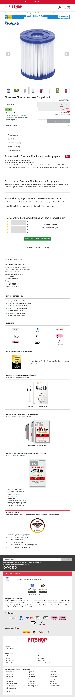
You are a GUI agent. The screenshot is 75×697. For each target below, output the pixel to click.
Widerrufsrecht (42, 660)
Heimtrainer (9, 681)
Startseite (7, 13)
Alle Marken (9, 692)
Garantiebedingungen (15, 143)
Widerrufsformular (11, 663)
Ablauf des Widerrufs (44, 663)
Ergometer (31, 672)
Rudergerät (9, 674)
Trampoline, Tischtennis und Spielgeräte (23, 13)
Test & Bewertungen (14, 147)
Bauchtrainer (54, 683)
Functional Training (33, 683)
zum (10, 648)
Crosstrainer (10, 672)
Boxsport (30, 679)
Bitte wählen (10, 104)
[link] (16, 329)
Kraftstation (31, 674)
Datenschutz (42, 656)
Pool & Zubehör (39, 13)
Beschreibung (12, 139)
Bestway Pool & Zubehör (52, 13)
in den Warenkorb (59, 121)
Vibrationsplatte (11, 688)
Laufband (53, 672)
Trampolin (53, 674)
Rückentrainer (10, 686)
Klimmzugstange (33, 686)
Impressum (41, 658)
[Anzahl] (42, 121)
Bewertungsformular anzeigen (37, 239)
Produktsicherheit (14, 151)
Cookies (8, 658)
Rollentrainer (32, 681)
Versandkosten (10, 660)
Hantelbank (31, 676)
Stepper (52, 681)
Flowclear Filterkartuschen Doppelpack (29, 579)
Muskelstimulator (55, 686)
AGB (7, 656)
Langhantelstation (11, 683)
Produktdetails (13, 135)
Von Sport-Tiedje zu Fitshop (13, 599)
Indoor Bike (53, 676)
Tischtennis (9, 676)
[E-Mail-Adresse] (32, 559)
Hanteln (8, 679)
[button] (8, 54)
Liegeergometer (54, 679)
